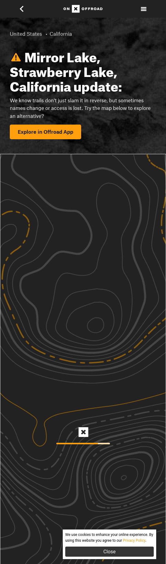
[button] (26, 9)
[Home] (83, 9)
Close (109, 552)
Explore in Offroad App (45, 132)
